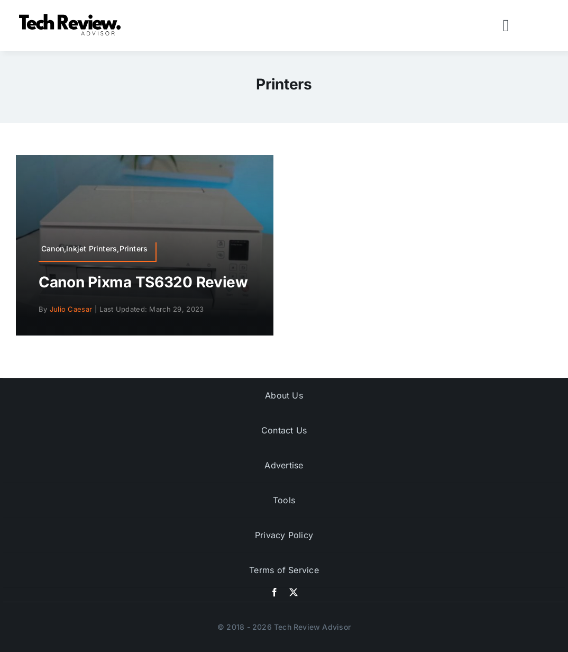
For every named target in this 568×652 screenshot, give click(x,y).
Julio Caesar (71, 309)
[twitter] (293, 592)
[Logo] (71, 17)
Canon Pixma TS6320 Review (143, 282)
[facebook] (274, 592)
